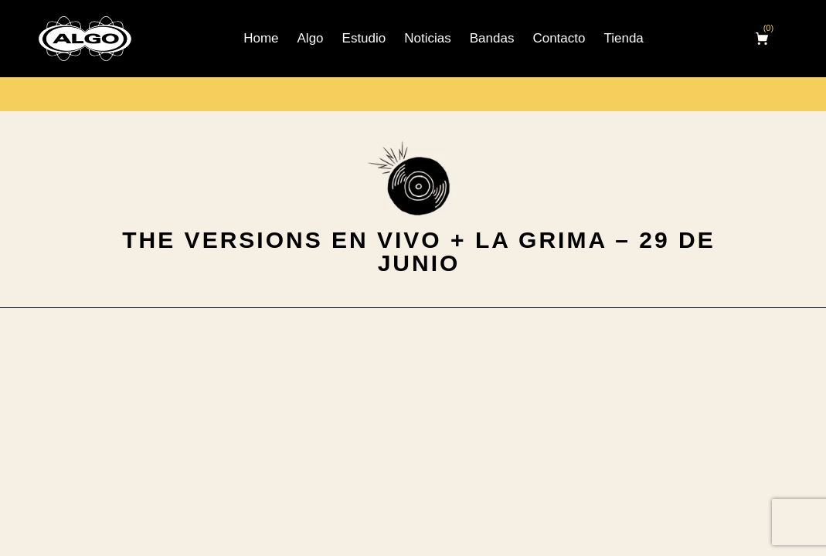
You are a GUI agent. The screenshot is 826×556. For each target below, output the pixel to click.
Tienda (623, 38)
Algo (310, 38)
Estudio (364, 38)
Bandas (492, 38)
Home (260, 38)
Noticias (427, 38)
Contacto (558, 38)
